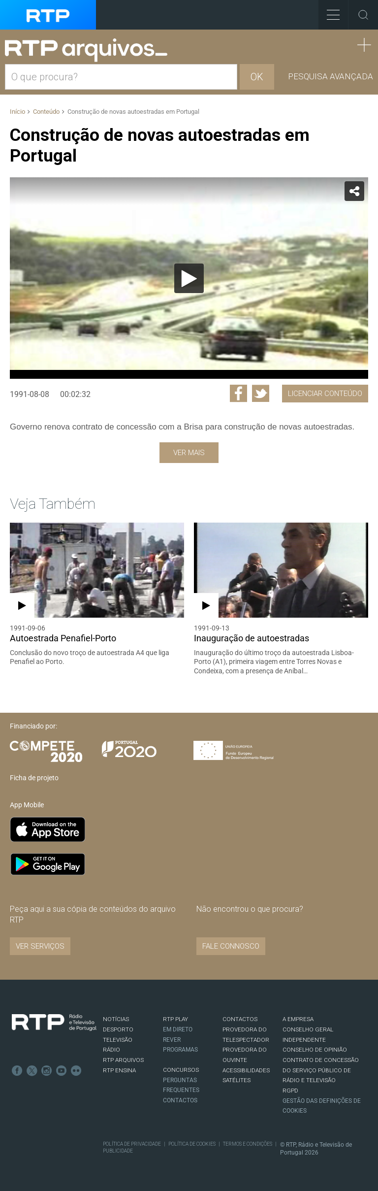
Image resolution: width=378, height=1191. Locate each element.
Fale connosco (230, 946)
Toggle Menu (329, 11)
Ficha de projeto (34, 778)
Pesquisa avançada (330, 76)
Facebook (17, 1070)
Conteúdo (46, 111)
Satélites (236, 1080)
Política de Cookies (192, 1144)
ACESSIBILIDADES (246, 1070)
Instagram (46, 1070)
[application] (189, 278)
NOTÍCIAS (116, 1019)
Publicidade (118, 1151)
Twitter (32, 1070)
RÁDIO (111, 1049)
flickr (76, 1070)
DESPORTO (118, 1029)
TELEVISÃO (117, 1039)
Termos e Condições (247, 1144)
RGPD (290, 1090)
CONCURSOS (181, 1069)
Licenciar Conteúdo (325, 393)
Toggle (363, 15)
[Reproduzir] (189, 278)
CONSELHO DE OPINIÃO (315, 1049)
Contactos (180, 1100)
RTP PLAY (175, 1019)
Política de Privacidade (132, 1144)
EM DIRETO (177, 1029)
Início (17, 111)
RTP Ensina (119, 1070)
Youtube (61, 1070)
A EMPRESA (298, 1019)
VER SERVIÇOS (40, 946)
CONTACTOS (239, 1019)
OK (257, 77)
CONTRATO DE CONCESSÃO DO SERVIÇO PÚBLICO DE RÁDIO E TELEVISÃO (321, 1070)
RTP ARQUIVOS (123, 1060)
